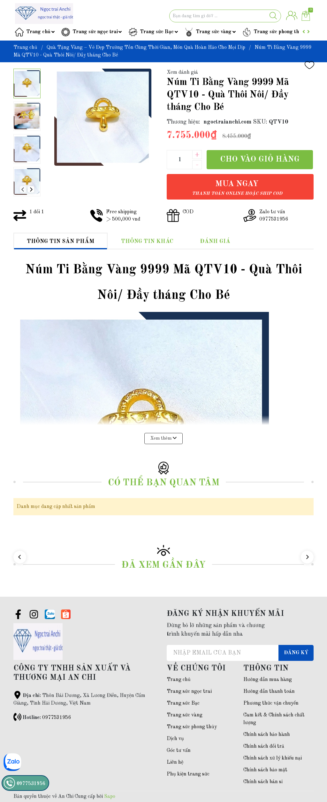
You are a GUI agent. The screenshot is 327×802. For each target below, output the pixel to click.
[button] (31, 189)
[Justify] (273, 16)
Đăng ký (296, 652)
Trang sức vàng (214, 31)
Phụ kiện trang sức (188, 774)
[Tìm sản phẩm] (225, 16)
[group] (102, 117)
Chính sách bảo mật (265, 770)
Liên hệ (175, 762)
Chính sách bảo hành (266, 734)
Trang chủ (38, 31)
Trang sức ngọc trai (95, 31)
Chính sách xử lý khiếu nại (272, 758)
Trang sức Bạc (157, 31)
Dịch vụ (175, 738)
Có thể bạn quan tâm (163, 483)
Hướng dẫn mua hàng (267, 679)
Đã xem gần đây (163, 565)
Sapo (109, 796)
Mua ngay (237, 188)
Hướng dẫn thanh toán (269, 691)
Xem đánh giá (182, 72)
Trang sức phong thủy (279, 31)
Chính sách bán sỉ (263, 781)
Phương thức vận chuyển (271, 703)
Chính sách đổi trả (263, 746)
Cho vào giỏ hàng (260, 159)
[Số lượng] (179, 159)
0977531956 (56, 717)
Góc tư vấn (179, 750)
